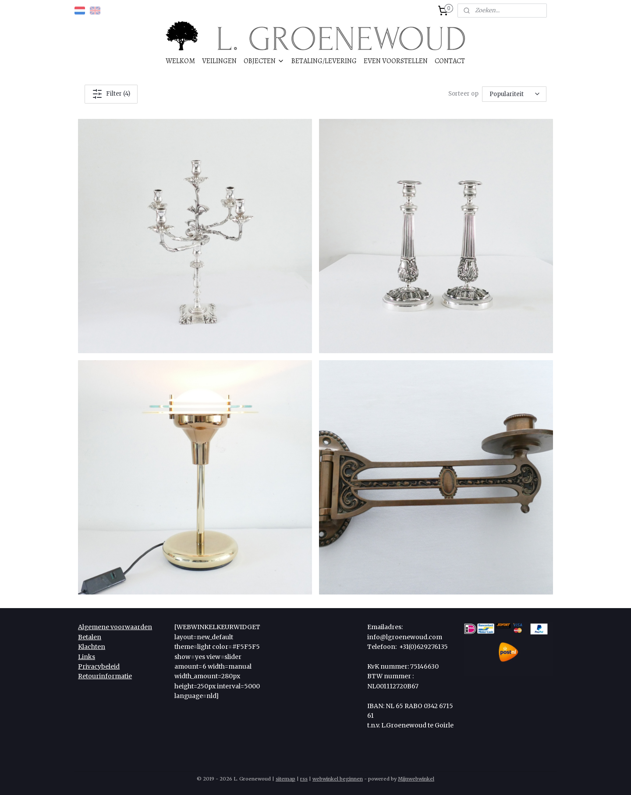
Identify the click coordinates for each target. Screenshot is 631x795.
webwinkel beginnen (337, 779)
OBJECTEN (264, 60)
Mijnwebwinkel (416, 779)
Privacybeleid (99, 666)
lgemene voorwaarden (117, 627)
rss (304, 779)
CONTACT (450, 60)
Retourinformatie (105, 676)
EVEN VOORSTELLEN (396, 60)
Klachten (91, 647)
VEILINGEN (219, 60)
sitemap (285, 779)
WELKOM (180, 60)
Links (86, 657)
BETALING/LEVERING (324, 60)
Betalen (89, 637)
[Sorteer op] (514, 94)
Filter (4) (111, 94)
